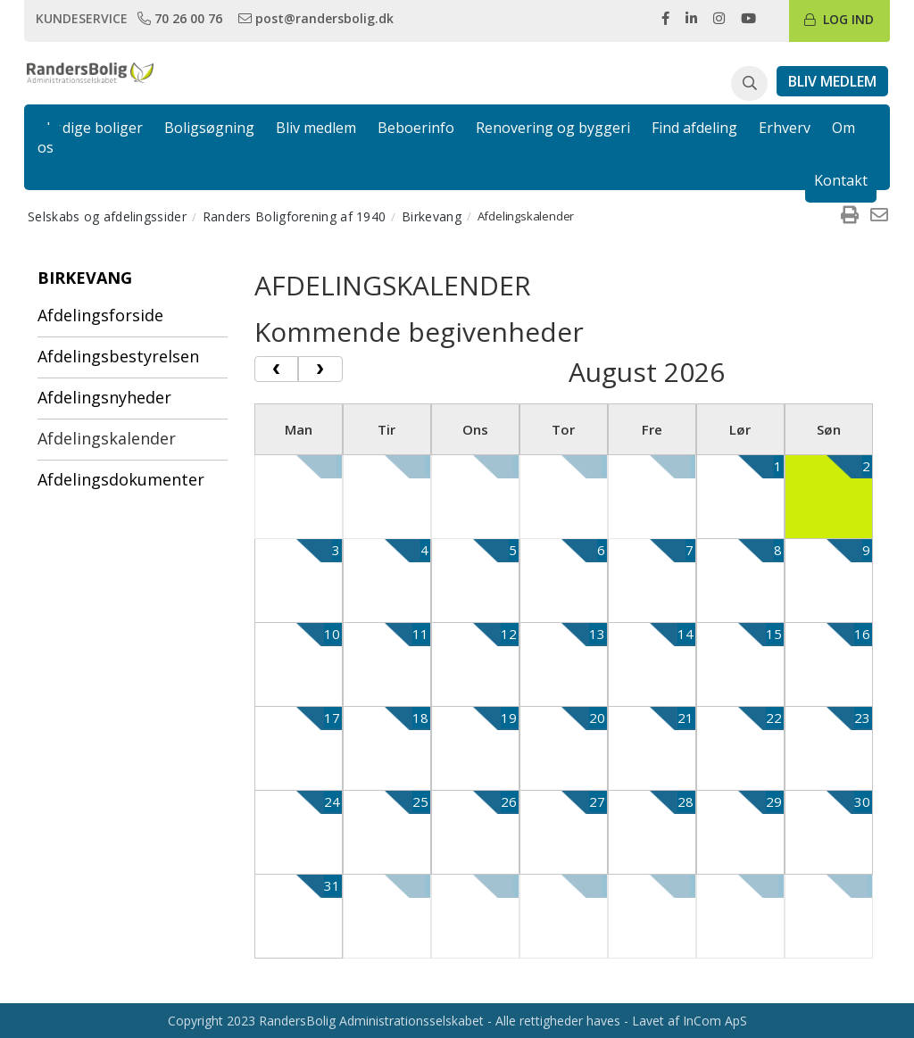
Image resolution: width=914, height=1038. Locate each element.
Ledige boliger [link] (94, 127)
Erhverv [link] (784, 127)
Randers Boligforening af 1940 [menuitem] (294, 216)
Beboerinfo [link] (416, 127)
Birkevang (84, 277)
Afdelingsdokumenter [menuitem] (120, 479)
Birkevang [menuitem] (431, 216)
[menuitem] (849, 216)
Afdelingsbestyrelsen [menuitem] (118, 356)
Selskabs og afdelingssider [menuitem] (107, 216)
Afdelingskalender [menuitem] (106, 438)
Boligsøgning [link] (209, 127)
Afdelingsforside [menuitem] (100, 315)
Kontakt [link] (841, 180)
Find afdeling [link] (694, 127)
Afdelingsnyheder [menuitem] (104, 397)
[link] (181, 18)
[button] (749, 84)
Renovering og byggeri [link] (553, 127)
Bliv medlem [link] (316, 127)
